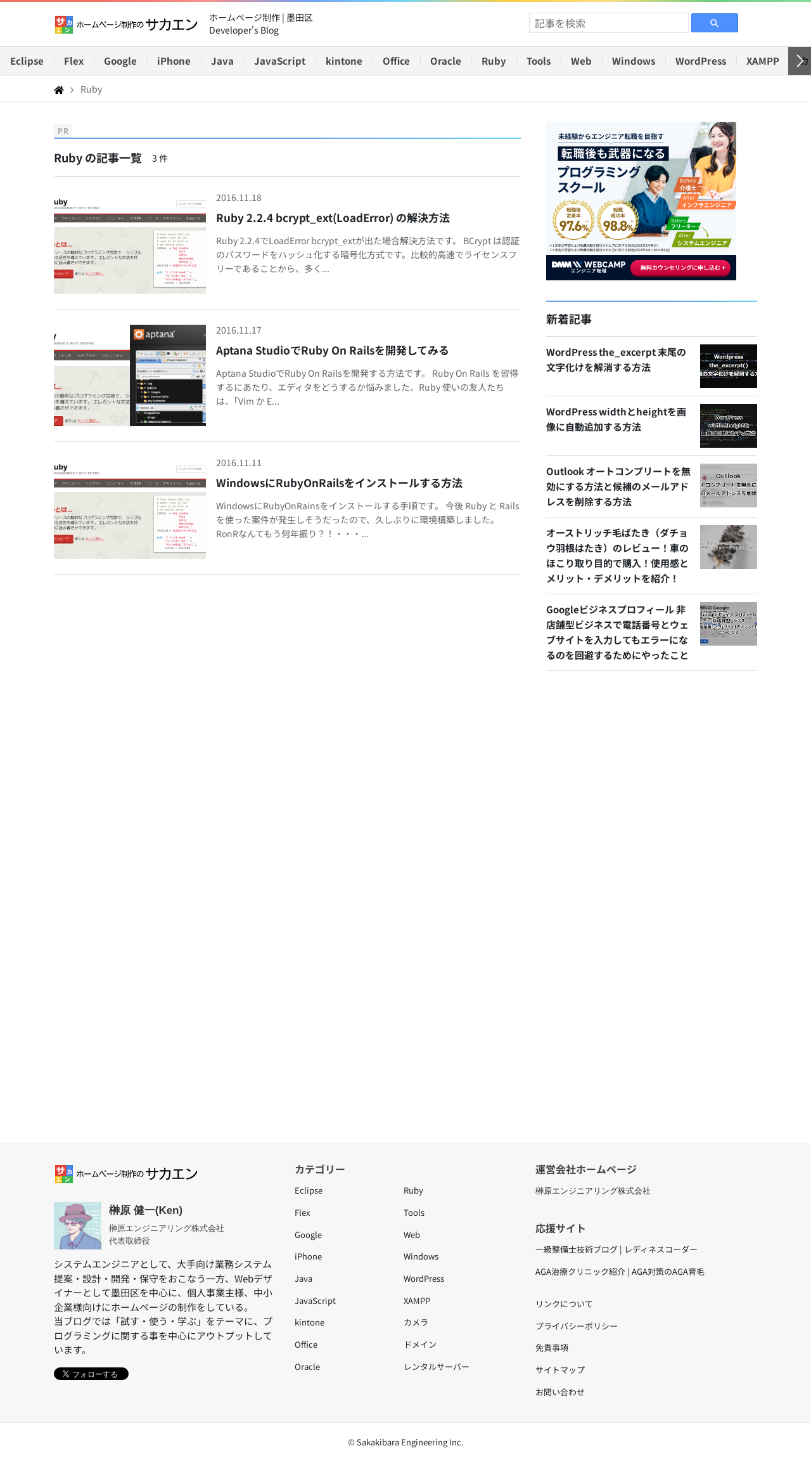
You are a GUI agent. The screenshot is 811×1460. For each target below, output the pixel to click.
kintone (344, 60)
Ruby (494, 60)
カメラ (416, 1322)
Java (222, 60)
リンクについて (564, 1304)
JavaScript (279, 60)
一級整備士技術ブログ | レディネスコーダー (616, 1249)
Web (581, 60)
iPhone (174, 60)
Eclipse (27, 60)
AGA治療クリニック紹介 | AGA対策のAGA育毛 (620, 1271)
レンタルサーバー (436, 1366)
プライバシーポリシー (576, 1326)
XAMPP (762, 60)
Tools (539, 60)
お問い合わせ (560, 1392)
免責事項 (551, 1347)
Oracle (445, 60)
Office (396, 60)
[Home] (59, 88)
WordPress (700, 60)
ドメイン (420, 1344)
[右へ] (799, 61)
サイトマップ (560, 1370)
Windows (633, 60)
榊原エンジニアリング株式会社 (593, 1191)
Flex (74, 60)
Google (120, 60)
